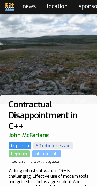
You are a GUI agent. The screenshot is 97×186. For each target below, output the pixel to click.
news (29, 6)
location (57, 6)
